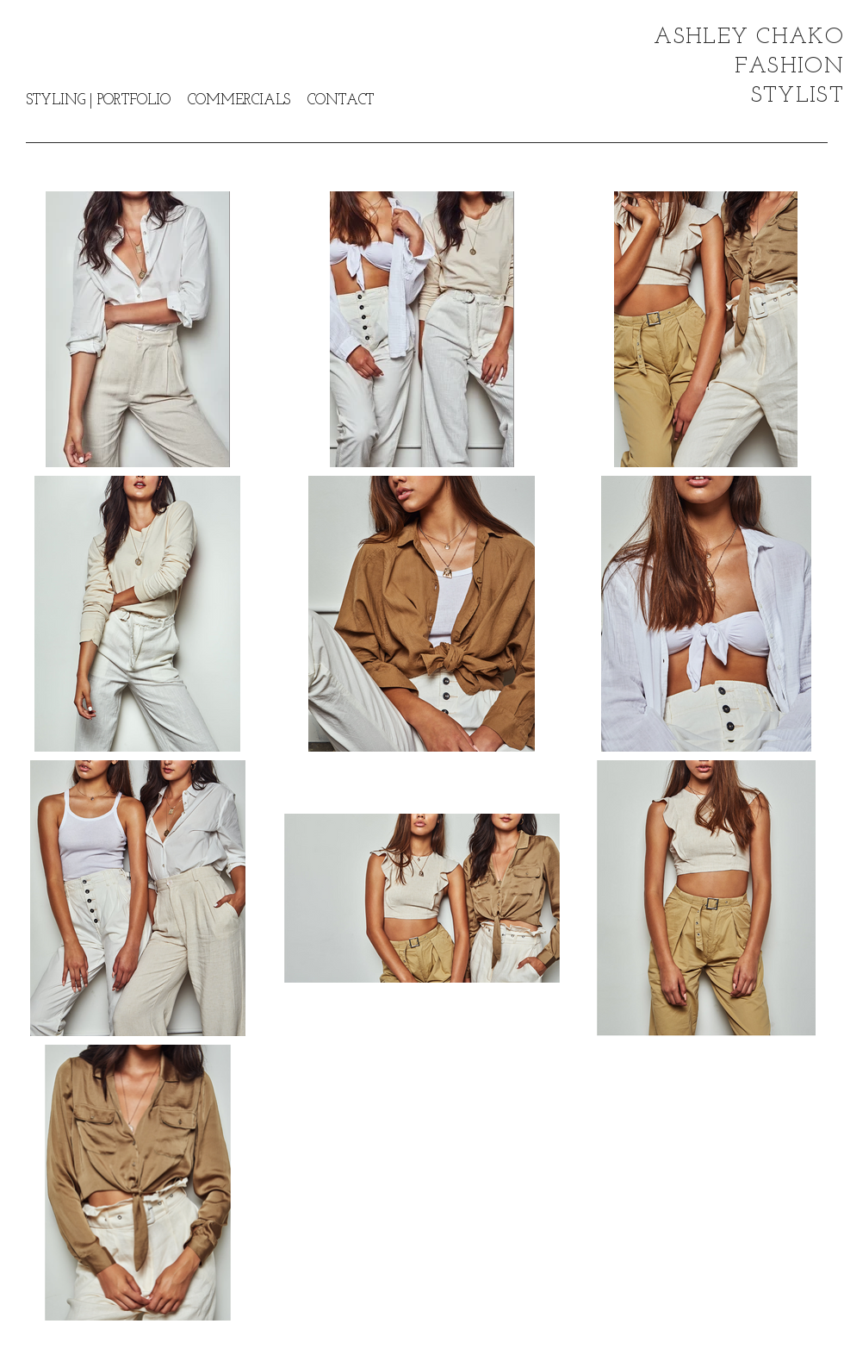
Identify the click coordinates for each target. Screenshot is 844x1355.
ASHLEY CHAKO (749, 37)
